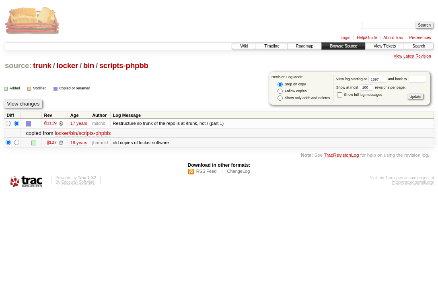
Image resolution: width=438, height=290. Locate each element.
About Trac (393, 37)
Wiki (244, 46)
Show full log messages (359, 95)
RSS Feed (206, 171)
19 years (78, 142)
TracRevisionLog (341, 154)
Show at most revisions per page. (371, 87)
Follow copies (292, 91)
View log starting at (362, 79)
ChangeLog (238, 171)
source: (18, 65)
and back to (407, 79)
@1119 (50, 123)
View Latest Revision (412, 56)
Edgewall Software (78, 182)
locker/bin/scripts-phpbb (82, 133)
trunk (42, 65)
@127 (51, 142)
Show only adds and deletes (304, 98)
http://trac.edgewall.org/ (413, 182)
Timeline (271, 46)
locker (67, 65)
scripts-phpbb (123, 65)
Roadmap (304, 46)
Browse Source (343, 46)
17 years (78, 123)
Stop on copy (292, 84)
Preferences (420, 37)
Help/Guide (367, 37)
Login (345, 37)
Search (418, 46)
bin (88, 65)
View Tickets (385, 46)
